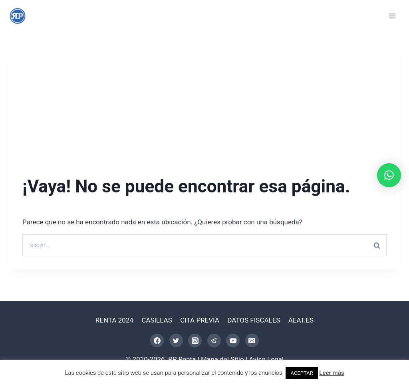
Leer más (331, 372)
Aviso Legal (266, 359)
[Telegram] (214, 340)
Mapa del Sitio (222, 359)
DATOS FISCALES (253, 320)
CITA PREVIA (199, 320)
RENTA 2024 (114, 320)
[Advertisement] (204, 100)
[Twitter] (176, 340)
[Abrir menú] (392, 16)
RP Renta (182, 359)
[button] (389, 175)
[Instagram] (195, 340)
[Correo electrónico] (252, 340)
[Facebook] (157, 340)
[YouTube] (233, 340)
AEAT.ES (301, 320)
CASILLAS (156, 320)
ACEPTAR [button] (301, 373)
